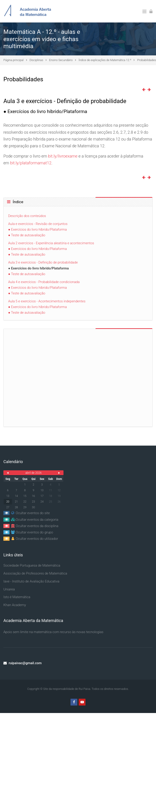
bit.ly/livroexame (63, 156)
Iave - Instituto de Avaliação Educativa (31, 581)
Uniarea (9, 589)
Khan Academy (14, 605)
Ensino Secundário (61, 60)
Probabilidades (146, 60)
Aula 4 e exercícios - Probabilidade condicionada (44, 282)
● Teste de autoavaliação (26, 235)
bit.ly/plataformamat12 (30, 162)
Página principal (13, 60)
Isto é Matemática (16, 597)
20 (7, 501)
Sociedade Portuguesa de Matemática (31, 565)
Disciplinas (36, 60)
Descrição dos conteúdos (27, 216)
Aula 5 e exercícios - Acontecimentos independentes (46, 301)
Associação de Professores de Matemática (35, 573)
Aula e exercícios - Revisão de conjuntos (38, 224)
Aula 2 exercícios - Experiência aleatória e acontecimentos (51, 243)
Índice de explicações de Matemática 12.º (105, 60)
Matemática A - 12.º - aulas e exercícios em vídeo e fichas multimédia (41, 38)
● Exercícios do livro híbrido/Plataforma (37, 229)
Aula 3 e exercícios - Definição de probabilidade (43, 262)
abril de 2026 (33, 472)
